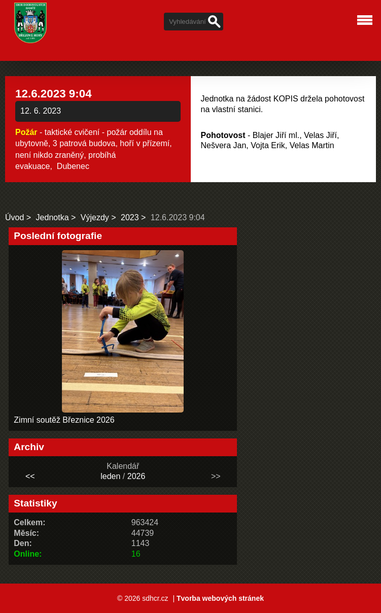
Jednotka (52, 217)
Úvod (14, 217)
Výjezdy (95, 217)
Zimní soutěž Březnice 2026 (64, 420)
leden (110, 476)
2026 (136, 476)
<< (30, 476)
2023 (130, 217)
